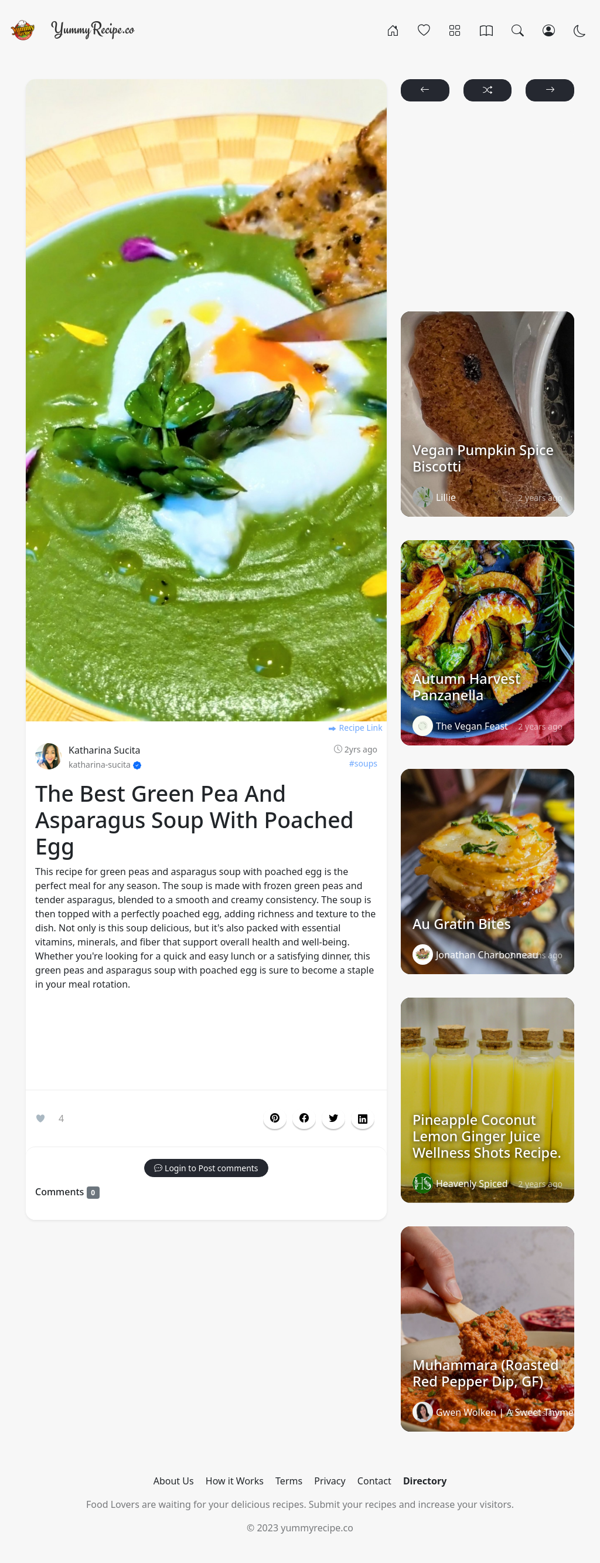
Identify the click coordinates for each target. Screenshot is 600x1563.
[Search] (518, 30)
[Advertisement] (206, 1043)
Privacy (329, 1480)
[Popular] (424, 30)
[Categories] (455, 30)
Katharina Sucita (105, 750)
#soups (363, 763)
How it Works (235, 1480)
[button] (304, 1118)
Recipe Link (355, 727)
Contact (374, 1480)
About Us (174, 1480)
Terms (288, 1480)
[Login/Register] (549, 30)
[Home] (393, 30)
